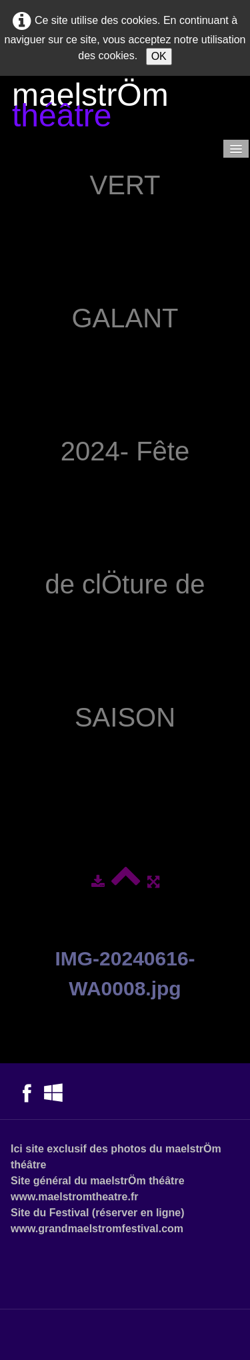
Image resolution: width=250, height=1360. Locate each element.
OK (159, 56)
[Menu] (236, 149)
